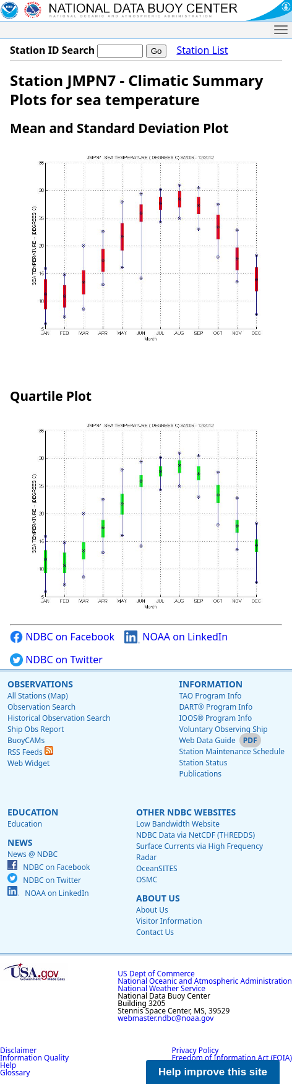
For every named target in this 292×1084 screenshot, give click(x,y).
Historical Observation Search (58, 718)
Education (32, 812)
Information (211, 684)
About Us (158, 898)
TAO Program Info (210, 695)
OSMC (146, 879)
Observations (40, 684)
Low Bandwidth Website (178, 824)
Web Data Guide (207, 740)
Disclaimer (18, 1050)
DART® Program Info (215, 707)
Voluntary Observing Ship (223, 729)
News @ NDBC (32, 854)
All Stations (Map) (37, 695)
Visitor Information (169, 921)
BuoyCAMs (26, 740)
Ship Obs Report (35, 729)
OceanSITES (157, 868)
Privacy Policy (195, 1050)
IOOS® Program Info (215, 718)
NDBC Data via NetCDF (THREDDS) (195, 835)
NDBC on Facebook (62, 636)
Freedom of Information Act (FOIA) (232, 1057)
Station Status (203, 762)
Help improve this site (212, 1072)
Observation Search (41, 707)
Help (8, 1065)
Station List (202, 50)
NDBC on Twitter (56, 659)
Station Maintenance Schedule (232, 751)
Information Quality (34, 1057)
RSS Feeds (30, 752)
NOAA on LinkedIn (176, 636)
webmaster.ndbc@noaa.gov (165, 1018)
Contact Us (155, 932)
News (19, 842)
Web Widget (28, 763)
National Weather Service (161, 988)
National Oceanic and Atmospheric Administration (205, 981)
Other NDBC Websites (186, 812)
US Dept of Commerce (156, 973)
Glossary (15, 1072)
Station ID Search (52, 50)
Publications (200, 773)
